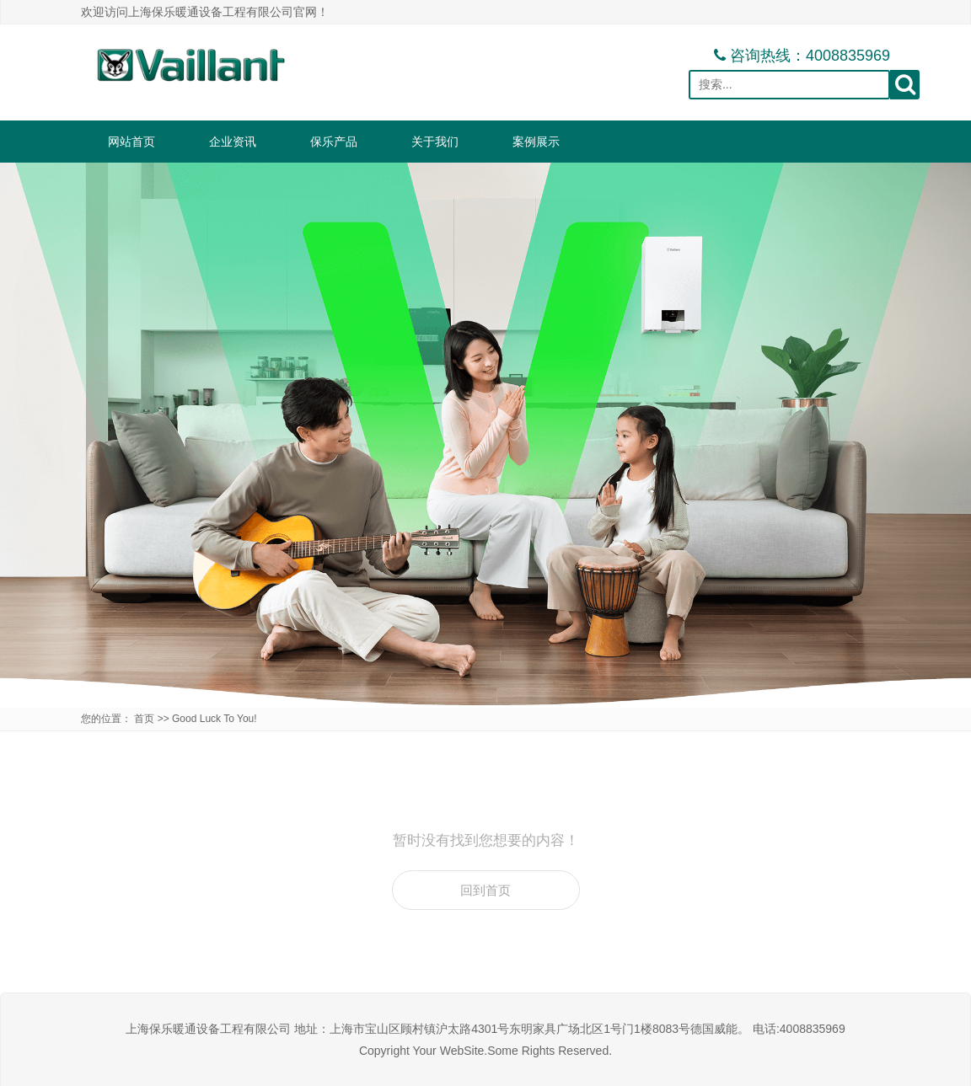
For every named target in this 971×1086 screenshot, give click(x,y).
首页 (144, 719)
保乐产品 (333, 141)
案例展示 (536, 141)
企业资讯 (232, 141)
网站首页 (131, 141)
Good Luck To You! (214, 719)
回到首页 (485, 890)
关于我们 (435, 141)
